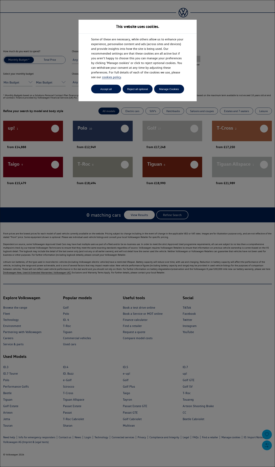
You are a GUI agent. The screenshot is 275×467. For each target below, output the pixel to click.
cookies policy (111, 77)
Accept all (106, 89)
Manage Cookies (169, 89)
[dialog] (137, 233)
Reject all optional (137, 89)
